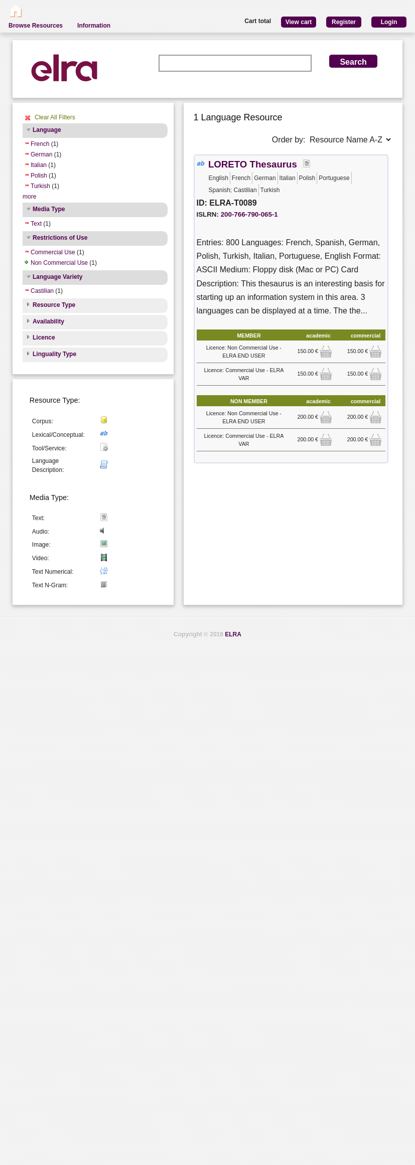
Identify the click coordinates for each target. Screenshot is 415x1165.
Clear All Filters (55, 117)
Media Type (49, 209)
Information (93, 25)
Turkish (40, 186)
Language (47, 129)
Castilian (42, 290)
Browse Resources (36, 25)
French (40, 143)
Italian (39, 165)
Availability (48, 321)
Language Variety (57, 276)
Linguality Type (54, 354)
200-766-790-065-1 (249, 214)
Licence (44, 337)
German (41, 154)
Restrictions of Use (60, 237)
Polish (39, 175)
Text (36, 223)
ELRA (233, 634)
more (29, 196)
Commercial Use (53, 252)
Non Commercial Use (59, 262)
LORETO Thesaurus (252, 164)
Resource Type (54, 304)
